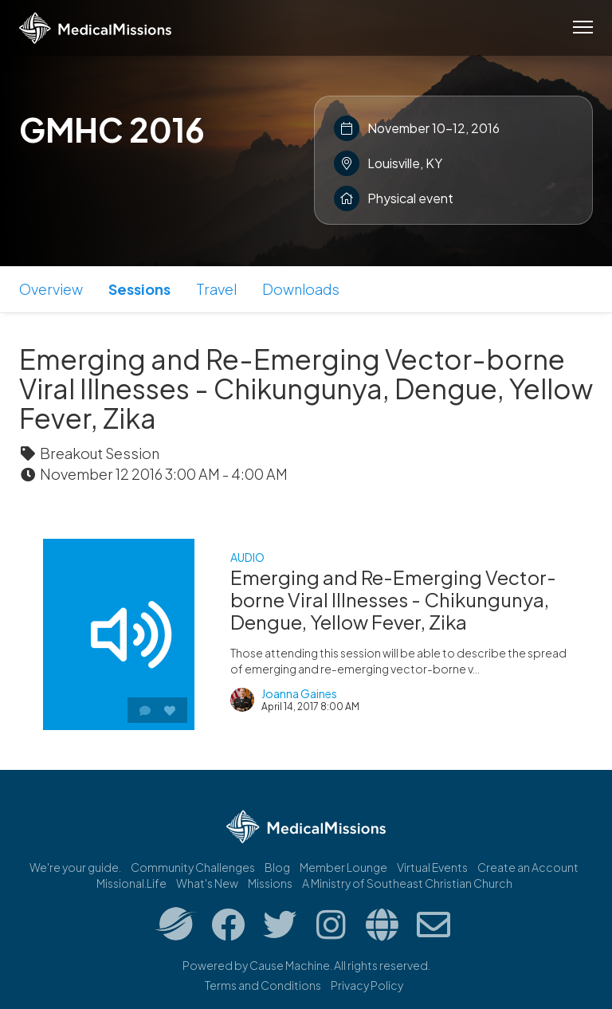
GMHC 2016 (112, 129)
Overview (51, 289)
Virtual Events (432, 867)
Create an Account (528, 867)
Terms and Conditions (263, 985)
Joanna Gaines (299, 693)
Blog (277, 867)
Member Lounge (343, 867)
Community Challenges (193, 867)
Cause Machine (289, 965)
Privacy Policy (367, 985)
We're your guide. (75, 867)
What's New (207, 883)
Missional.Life (131, 883)
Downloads (300, 289)
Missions (270, 883)
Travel (216, 289)
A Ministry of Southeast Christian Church (407, 883)
